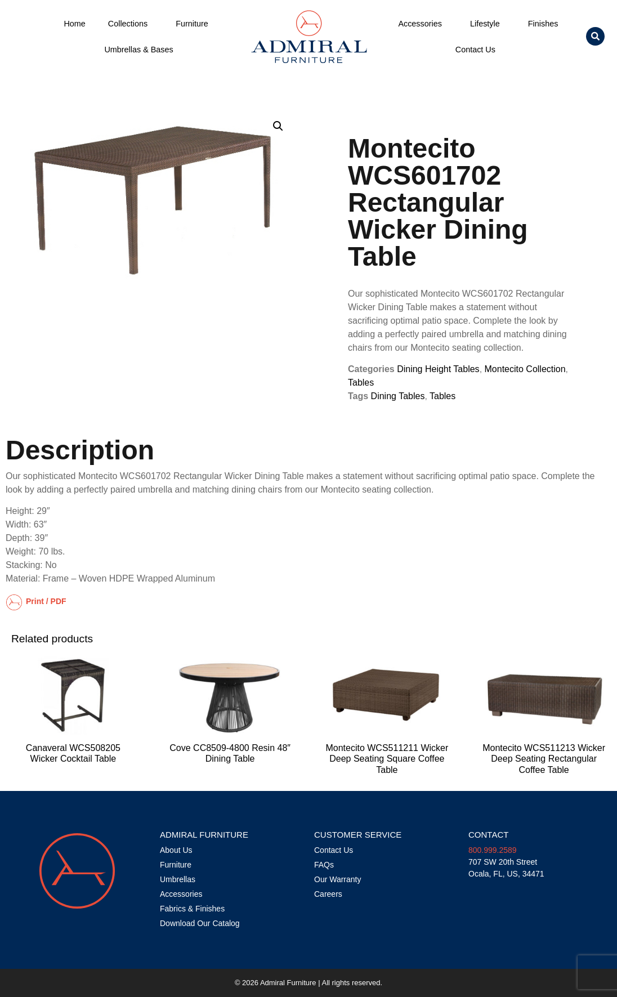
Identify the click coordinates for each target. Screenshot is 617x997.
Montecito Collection (525, 369)
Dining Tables (398, 396)
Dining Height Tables (438, 369)
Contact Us (478, 49)
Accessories (423, 23)
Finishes (543, 23)
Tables (361, 382)
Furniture (195, 23)
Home (74, 23)
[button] (595, 36)
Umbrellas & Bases (138, 49)
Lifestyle (488, 23)
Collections (130, 23)
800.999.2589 (492, 850)
